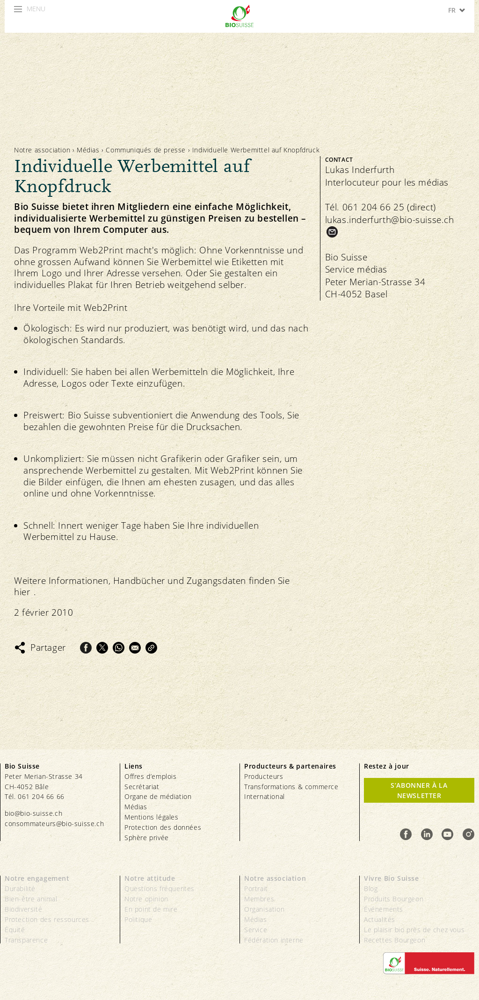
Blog (370, 888)
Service (255, 929)
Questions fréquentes (159, 888)
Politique (138, 919)
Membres (259, 898)
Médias (88, 149)
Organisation (264, 909)
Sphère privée (146, 837)
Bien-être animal (31, 898)
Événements (383, 909)
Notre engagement (37, 878)
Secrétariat (142, 786)
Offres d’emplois (150, 776)
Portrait (256, 888)
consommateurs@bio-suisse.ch (54, 823)
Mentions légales (151, 817)
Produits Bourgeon (393, 898)
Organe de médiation (157, 796)
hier (22, 592)
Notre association (42, 149)
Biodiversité (23, 909)
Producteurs (263, 776)
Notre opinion (146, 898)
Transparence (26, 939)
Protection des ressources (47, 919)
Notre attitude (149, 878)
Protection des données (162, 827)
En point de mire (151, 909)
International (264, 796)
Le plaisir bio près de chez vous (414, 929)
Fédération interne (274, 939)
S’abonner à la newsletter (419, 790)
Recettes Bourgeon (394, 939)
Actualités (379, 919)
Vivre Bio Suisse (391, 878)
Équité (15, 929)
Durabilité (20, 888)
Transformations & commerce (291, 786)
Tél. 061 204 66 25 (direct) (380, 207)
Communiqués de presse (146, 149)
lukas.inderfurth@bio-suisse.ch (389, 220)
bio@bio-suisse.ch (33, 813)
